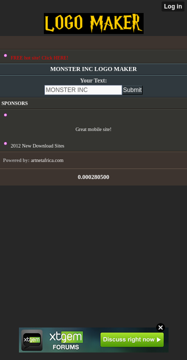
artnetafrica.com (47, 160)
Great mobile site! (93, 129)
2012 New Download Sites (38, 145)
